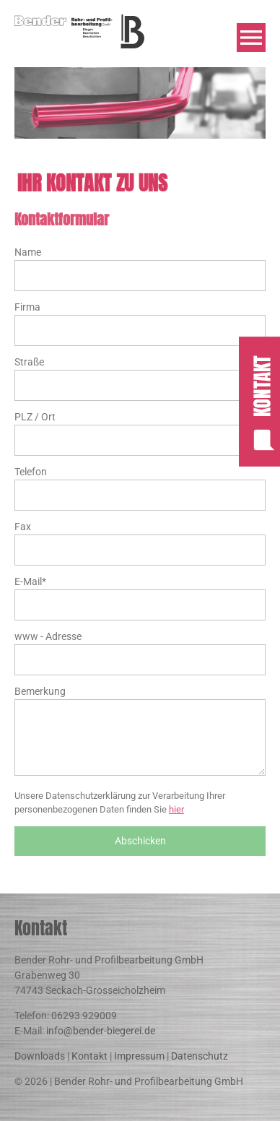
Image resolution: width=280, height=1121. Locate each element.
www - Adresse (48, 636)
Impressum (139, 1056)
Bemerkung (40, 691)
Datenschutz (199, 1056)
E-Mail (30, 580)
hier (176, 809)
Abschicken (140, 841)
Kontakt (89, 1056)
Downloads (39, 1056)
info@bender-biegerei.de (100, 1030)
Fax (22, 526)
